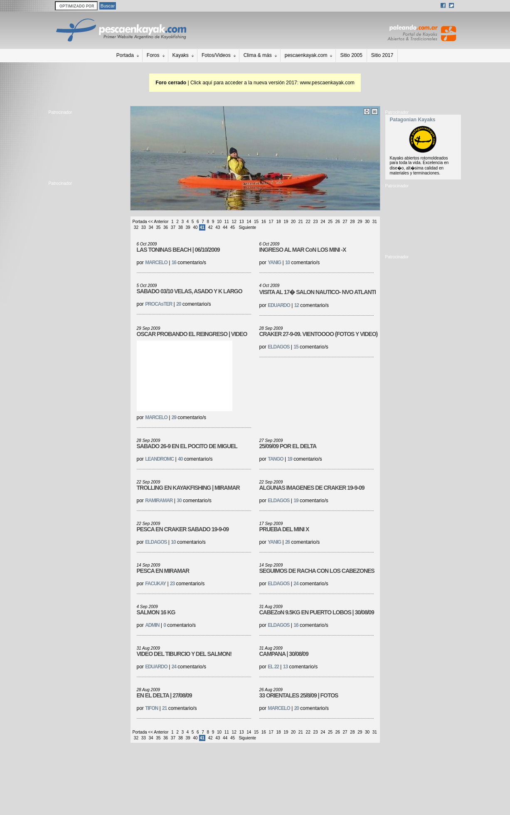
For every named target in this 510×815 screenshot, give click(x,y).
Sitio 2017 (382, 55)
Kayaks (180, 55)
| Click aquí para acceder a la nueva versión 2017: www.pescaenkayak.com (255, 83)
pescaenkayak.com (306, 55)
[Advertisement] (86, 146)
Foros (153, 55)
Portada (125, 55)
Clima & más (258, 55)
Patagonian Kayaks (413, 120)
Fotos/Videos (216, 55)
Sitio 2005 (351, 55)
